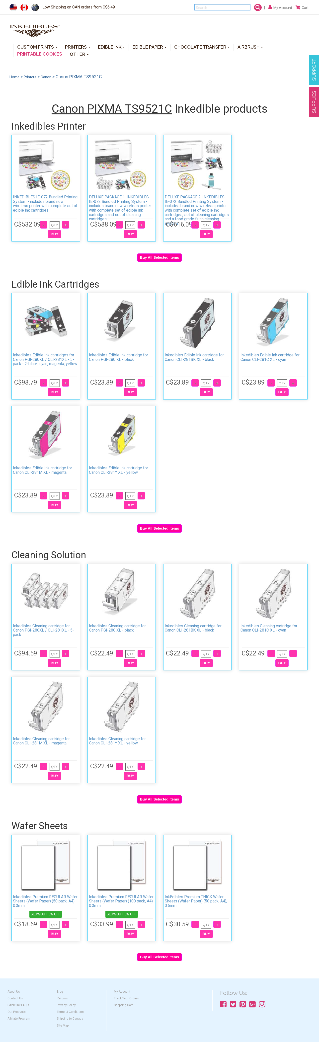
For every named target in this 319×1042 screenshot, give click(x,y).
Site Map (63, 1025)
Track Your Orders (126, 998)
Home (14, 77)
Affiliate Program (18, 1018)
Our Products (16, 1012)
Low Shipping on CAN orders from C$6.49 (78, 7)
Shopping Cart (123, 1005)
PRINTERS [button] (77, 46)
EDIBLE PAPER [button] (149, 46)
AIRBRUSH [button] (250, 46)
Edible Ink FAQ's (18, 1005)
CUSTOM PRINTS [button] (37, 46)
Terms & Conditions (70, 1012)
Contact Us (15, 998)
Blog (60, 991)
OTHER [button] (79, 54)
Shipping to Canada (70, 1018)
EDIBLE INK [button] (111, 46)
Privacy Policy (66, 1005)
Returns (62, 998)
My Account (122, 991)
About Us (13, 991)
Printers (30, 77)
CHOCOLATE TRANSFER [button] (202, 46)
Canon (46, 77)
